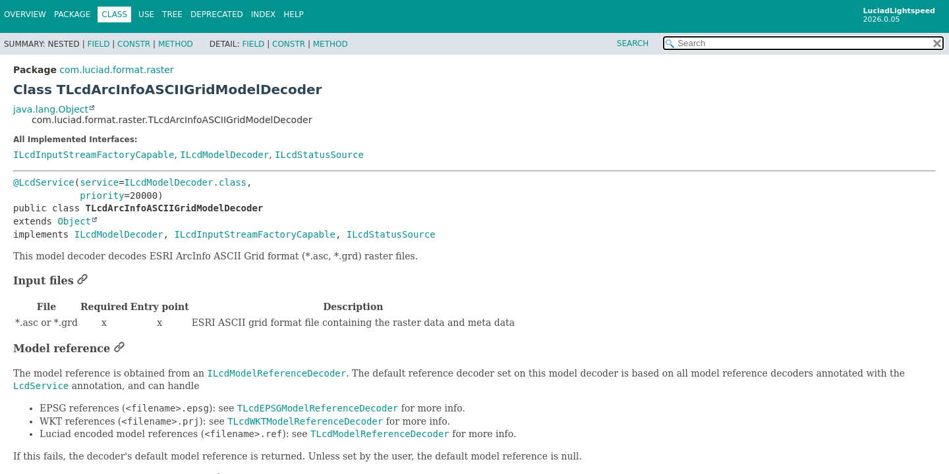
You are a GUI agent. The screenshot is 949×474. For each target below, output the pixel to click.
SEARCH (633, 43)
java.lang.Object (50, 109)
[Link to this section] (82, 281)
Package (72, 14)
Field (98, 44)
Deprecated (216, 14)
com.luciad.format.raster (116, 70)
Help (293, 14)
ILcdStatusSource (319, 154)
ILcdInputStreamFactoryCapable (93, 154)
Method (175, 44)
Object (74, 221)
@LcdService (43, 182)
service (99, 182)
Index (263, 14)
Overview (25, 14)
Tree (172, 14)
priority (102, 195)
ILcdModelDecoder (224, 154)
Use (146, 14)
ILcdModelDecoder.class (185, 182)
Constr (133, 44)
